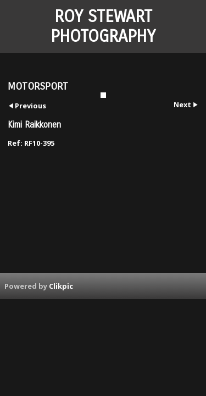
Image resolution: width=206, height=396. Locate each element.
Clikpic (61, 286)
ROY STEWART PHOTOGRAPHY (103, 26)
